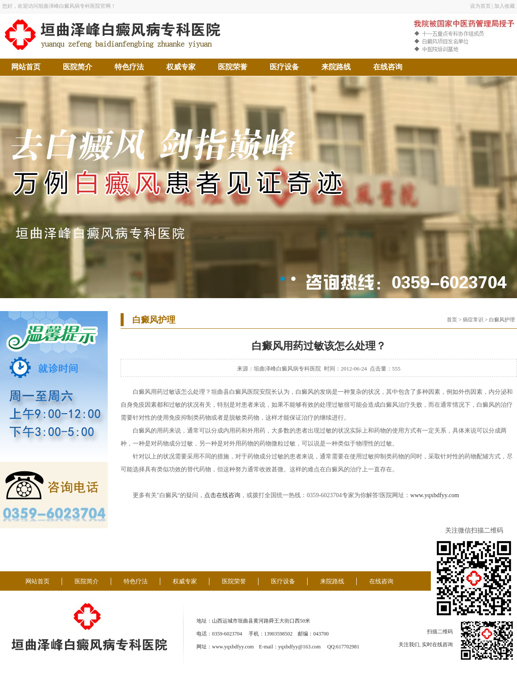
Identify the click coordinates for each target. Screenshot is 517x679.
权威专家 (181, 67)
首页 (452, 320)
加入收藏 (504, 6)
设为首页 (480, 6)
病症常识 (473, 320)
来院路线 (336, 67)
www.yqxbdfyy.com (434, 495)
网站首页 (25, 67)
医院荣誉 (232, 67)
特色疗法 (129, 67)
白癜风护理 (502, 320)
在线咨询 (387, 67)
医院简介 (77, 67)
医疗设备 (284, 67)
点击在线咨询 (222, 495)
